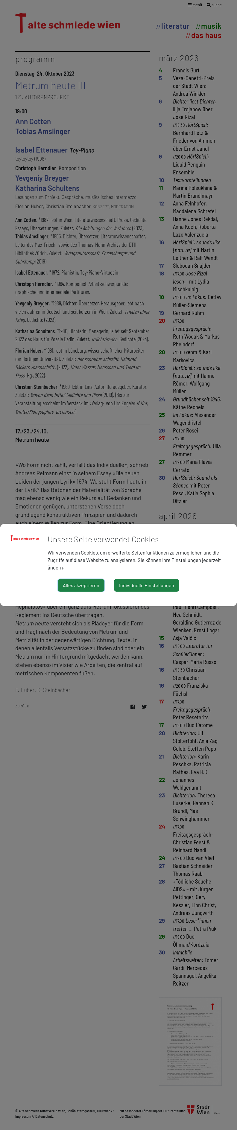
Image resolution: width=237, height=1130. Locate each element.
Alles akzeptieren (81, 585)
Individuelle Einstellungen (146, 585)
